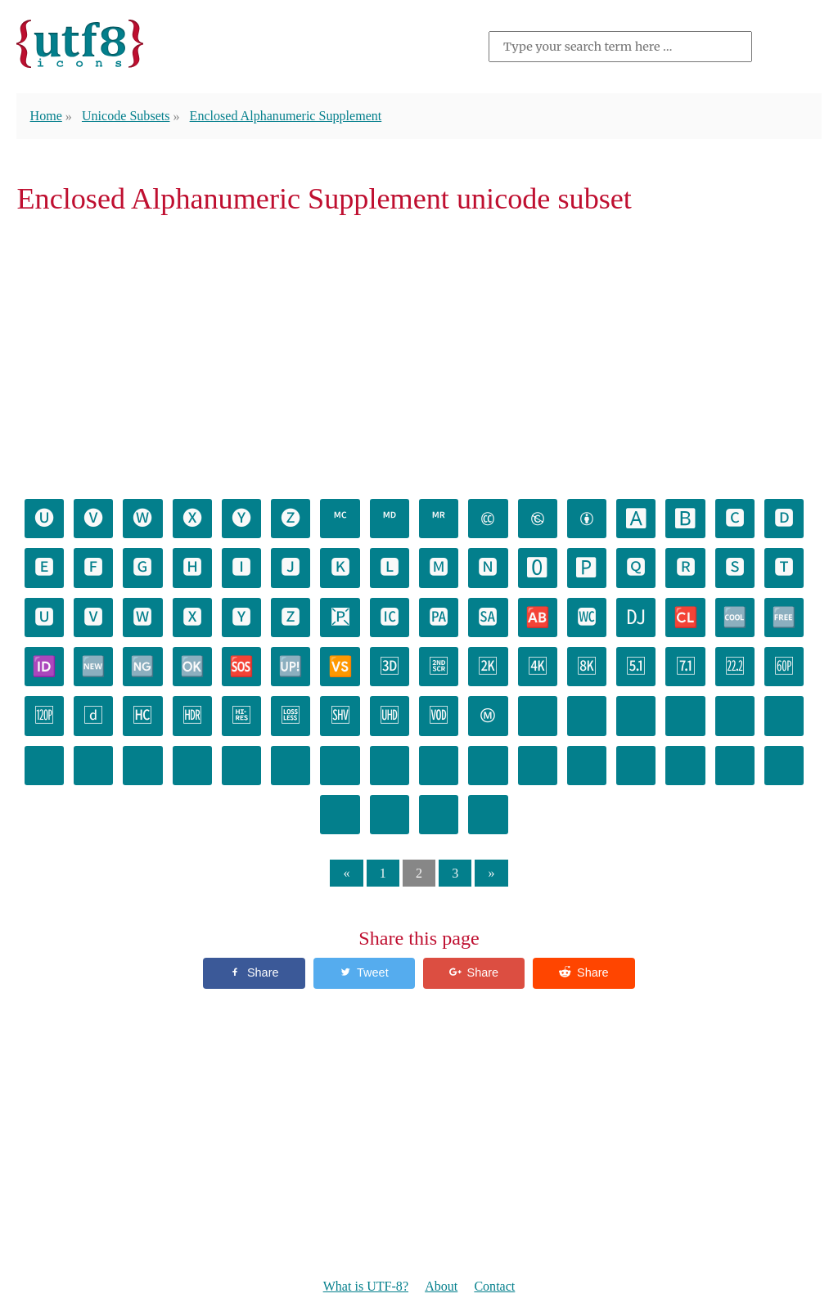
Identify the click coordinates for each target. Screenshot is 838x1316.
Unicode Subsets (126, 116)
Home (46, 116)
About (441, 1286)
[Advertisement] (418, 354)
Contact (494, 1286)
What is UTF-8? (365, 1286)
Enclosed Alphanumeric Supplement (286, 116)
